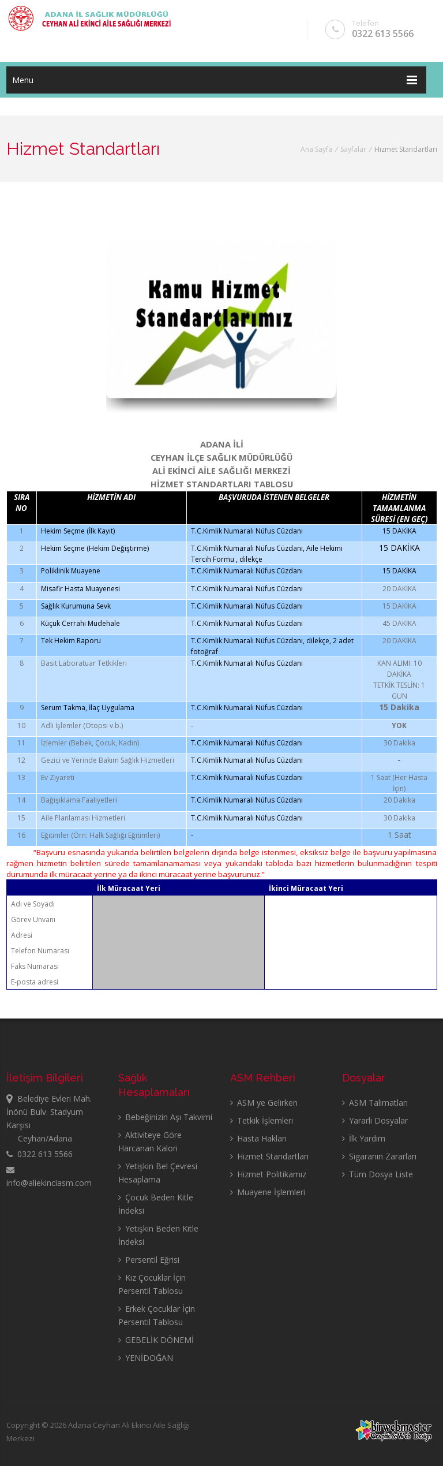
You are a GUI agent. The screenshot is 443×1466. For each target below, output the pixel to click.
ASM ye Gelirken (264, 1102)
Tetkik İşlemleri (261, 1120)
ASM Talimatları (375, 1102)
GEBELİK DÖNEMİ (156, 1339)
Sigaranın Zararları (379, 1156)
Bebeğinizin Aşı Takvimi (165, 1116)
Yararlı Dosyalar (375, 1120)
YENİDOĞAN (145, 1357)
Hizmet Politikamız (268, 1174)
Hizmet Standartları (269, 1156)
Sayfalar (353, 149)
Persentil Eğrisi (148, 1259)
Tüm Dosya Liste (377, 1174)
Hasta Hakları (258, 1138)
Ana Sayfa (316, 149)
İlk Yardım (363, 1138)
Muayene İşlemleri (267, 1192)
